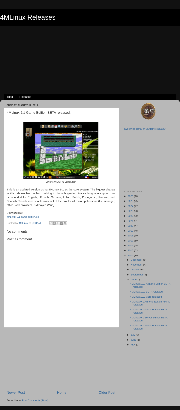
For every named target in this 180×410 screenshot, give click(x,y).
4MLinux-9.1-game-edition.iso (23, 216)
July (133, 334)
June (134, 339)
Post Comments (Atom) (35, 400)
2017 (131, 240)
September (137, 274)
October (135, 269)
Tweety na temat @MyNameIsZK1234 (145, 128)
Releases (25, 96)
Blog (10, 96)
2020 (131, 225)
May (133, 344)
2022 (131, 215)
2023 (131, 211)
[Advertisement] (90, 53)
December (137, 259)
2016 (131, 245)
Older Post (107, 392)
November (137, 264)
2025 (131, 201)
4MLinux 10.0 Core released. (146, 296)
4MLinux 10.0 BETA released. (147, 291)
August (135, 279)
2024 (131, 206)
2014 (131, 255)
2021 (131, 221)
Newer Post (16, 392)
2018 (131, 235)
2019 (131, 230)
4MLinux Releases (28, 17)
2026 (131, 196)
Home (61, 392)
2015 (131, 250)
